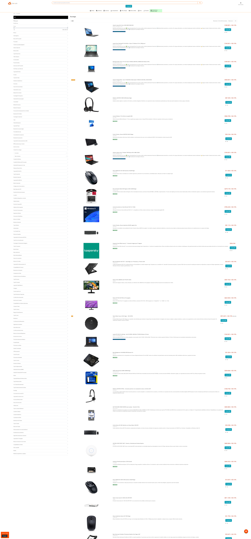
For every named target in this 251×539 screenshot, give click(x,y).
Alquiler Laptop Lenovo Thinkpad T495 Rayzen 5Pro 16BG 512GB (126, 152)
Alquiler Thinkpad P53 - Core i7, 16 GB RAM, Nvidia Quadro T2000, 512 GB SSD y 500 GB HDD (132, 79)
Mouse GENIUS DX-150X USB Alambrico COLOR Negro (124, 479)
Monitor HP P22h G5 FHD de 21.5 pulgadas (121, 298)
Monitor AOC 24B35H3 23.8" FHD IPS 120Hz (122, 279)
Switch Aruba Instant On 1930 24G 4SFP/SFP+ (122, 498)
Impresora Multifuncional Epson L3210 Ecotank (122, 461)
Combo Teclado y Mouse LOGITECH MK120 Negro (123, 134)
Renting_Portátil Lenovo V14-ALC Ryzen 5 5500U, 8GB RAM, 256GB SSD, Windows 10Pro (131, 61)
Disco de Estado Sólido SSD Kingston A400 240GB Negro (124, 189)
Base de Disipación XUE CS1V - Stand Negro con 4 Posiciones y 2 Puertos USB (129, 261)
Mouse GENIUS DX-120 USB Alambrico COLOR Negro (124, 170)
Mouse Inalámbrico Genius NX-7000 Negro (121, 516)
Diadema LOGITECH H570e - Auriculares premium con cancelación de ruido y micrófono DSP (132, 388)
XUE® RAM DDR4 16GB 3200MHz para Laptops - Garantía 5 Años (126, 407)
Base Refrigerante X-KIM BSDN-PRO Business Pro (123, 352)
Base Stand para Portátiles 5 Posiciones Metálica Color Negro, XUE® (126, 534)
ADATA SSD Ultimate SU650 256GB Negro (121, 370)
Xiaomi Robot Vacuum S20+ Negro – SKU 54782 (123, 316)
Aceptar (4, 536)
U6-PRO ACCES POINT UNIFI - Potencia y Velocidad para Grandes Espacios (128, 443)
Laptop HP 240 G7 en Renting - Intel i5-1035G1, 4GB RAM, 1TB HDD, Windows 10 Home (131, 334)
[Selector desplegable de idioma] (235, 4)
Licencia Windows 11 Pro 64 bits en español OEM (122, 116)
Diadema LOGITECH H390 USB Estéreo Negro (122, 98)
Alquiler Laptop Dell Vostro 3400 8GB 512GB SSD (123, 25)
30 (236, 20)
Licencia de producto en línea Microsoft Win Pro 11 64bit (124, 207)
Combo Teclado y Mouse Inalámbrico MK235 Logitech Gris (125, 225)
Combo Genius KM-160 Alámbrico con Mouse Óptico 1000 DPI (125, 425)
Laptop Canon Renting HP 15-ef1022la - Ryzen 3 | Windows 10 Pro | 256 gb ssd (129, 43)
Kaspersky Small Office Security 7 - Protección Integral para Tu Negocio (127, 243)
